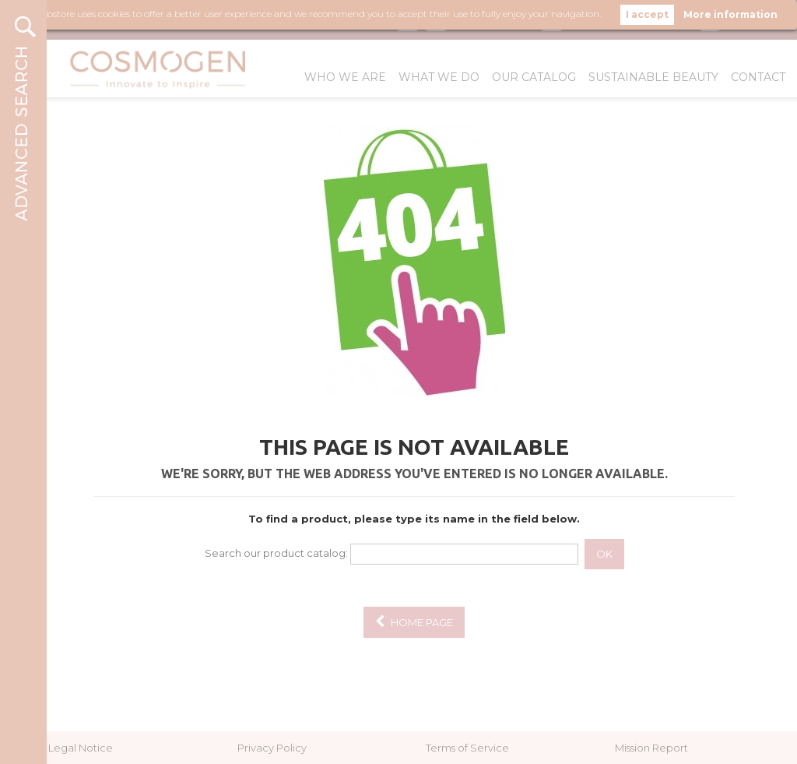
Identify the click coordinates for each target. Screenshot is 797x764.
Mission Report (651, 747)
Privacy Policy (272, 747)
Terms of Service (467, 747)
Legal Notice (80, 747)
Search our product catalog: (276, 553)
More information (730, 14)
